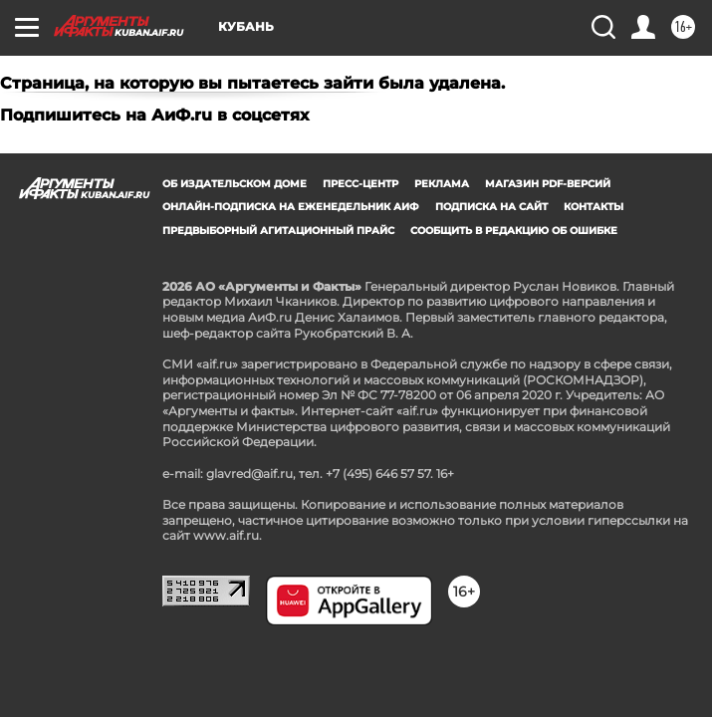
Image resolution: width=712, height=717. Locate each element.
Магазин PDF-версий (547, 183)
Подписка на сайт (491, 206)
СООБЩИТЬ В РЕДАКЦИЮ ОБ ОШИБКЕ (513, 230)
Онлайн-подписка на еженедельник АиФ (290, 206)
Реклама (441, 183)
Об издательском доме (234, 183)
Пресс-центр (360, 183)
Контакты (593, 206)
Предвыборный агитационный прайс (278, 230)
